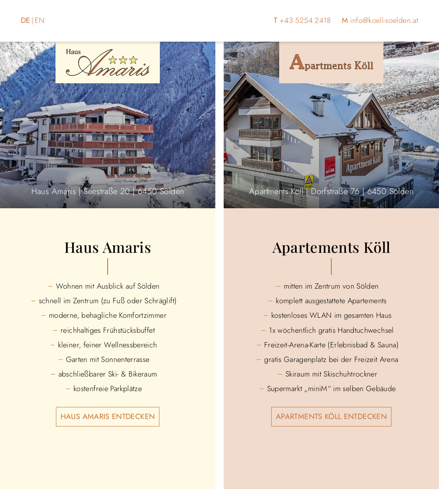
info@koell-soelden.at (384, 20)
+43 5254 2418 (305, 20)
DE (25, 20)
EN (40, 20)
